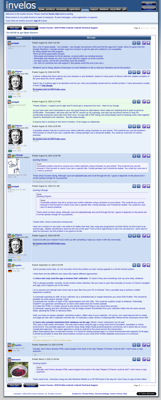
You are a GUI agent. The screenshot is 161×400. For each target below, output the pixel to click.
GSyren (18, 71)
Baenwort (15, 359)
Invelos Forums (46, 28)
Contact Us (76, 394)
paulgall (15, 43)
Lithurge (19, 155)
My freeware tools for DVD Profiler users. (49, 89)
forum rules (54, 14)
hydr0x (18, 265)
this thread (47, 85)
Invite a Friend (116, 394)
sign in (37, 21)
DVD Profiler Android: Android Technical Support (76, 28)
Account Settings (102, 394)
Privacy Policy (88, 394)
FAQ (125, 394)
